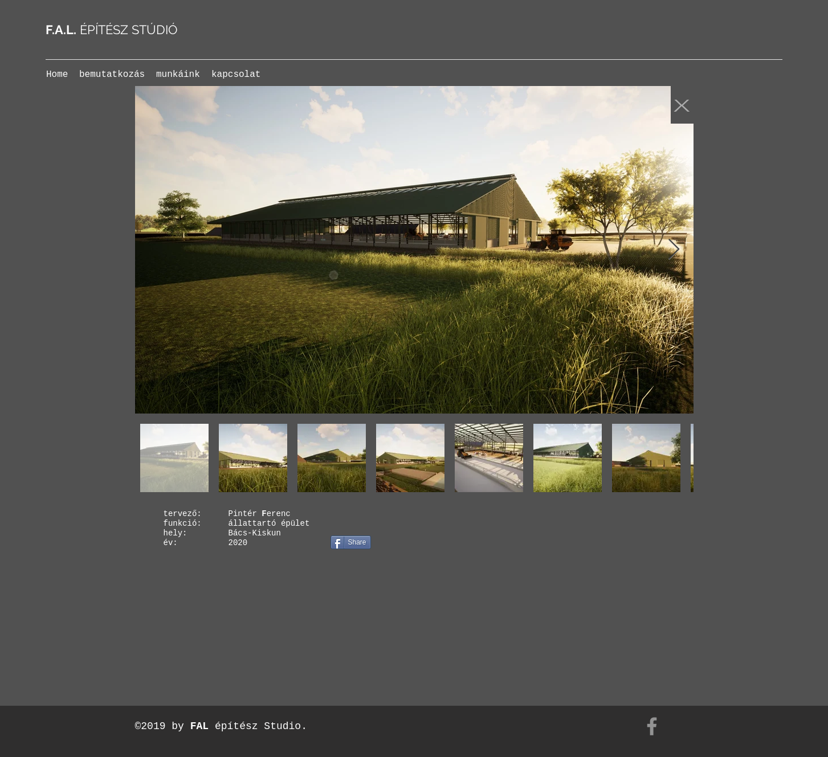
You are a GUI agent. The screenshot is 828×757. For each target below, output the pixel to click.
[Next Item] (673, 250)
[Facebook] (652, 726)
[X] (682, 105)
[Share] (351, 542)
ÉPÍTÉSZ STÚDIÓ (112, 29)
